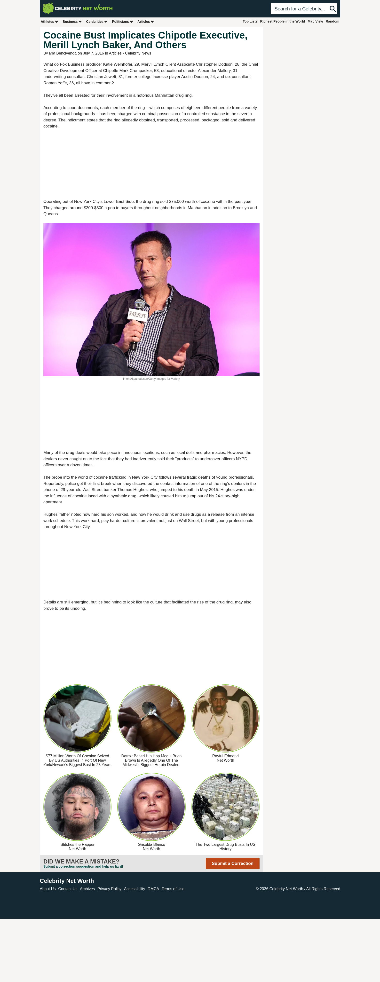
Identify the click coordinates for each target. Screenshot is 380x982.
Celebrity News (138, 53)
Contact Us (67, 889)
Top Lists (250, 21)
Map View (315, 21)
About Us (48, 889)
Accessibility (134, 889)
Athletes (49, 21)
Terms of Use (173, 889)
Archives (87, 889)
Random (332, 21)
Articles (145, 21)
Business (72, 21)
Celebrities (97, 21)
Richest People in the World (282, 21)
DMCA (153, 889)
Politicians (122, 21)
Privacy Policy (109, 889)
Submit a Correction (232, 863)
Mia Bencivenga (63, 53)
